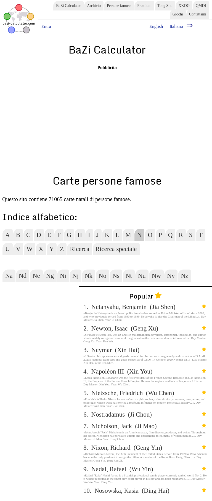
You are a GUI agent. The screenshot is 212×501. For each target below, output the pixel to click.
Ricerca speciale (116, 249)
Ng (50, 275)
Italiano (176, 26)
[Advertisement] (107, 108)
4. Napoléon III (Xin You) (144, 371)
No (102, 275)
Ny (171, 275)
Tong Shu (165, 6)
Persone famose (119, 6)
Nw (156, 275)
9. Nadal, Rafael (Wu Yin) (144, 469)
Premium (144, 6)
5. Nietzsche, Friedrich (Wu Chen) (144, 393)
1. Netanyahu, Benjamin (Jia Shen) (144, 306)
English (156, 26)
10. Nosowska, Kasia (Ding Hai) (144, 490)
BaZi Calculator (68, 6)
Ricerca (79, 249)
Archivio (94, 6)
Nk (88, 275)
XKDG (183, 6)
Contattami (197, 14)
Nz (184, 275)
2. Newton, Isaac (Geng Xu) (144, 328)
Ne (36, 275)
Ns (116, 275)
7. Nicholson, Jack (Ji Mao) (144, 426)
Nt (129, 275)
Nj (75, 275)
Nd (22, 275)
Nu (142, 275)
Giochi (178, 14)
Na (9, 275)
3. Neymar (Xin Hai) (144, 350)
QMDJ (201, 6)
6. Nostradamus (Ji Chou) (144, 414)
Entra (46, 26)
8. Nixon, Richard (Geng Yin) (144, 447)
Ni (63, 275)
